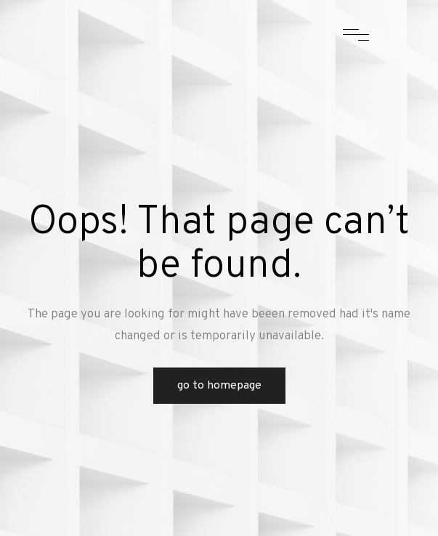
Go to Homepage (219, 385)
